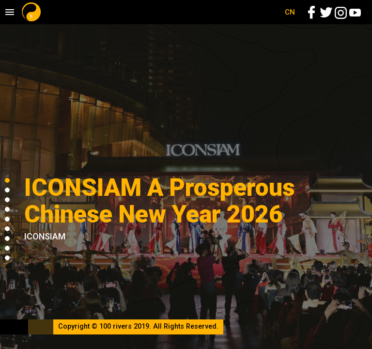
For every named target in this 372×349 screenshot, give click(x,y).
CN (290, 12)
